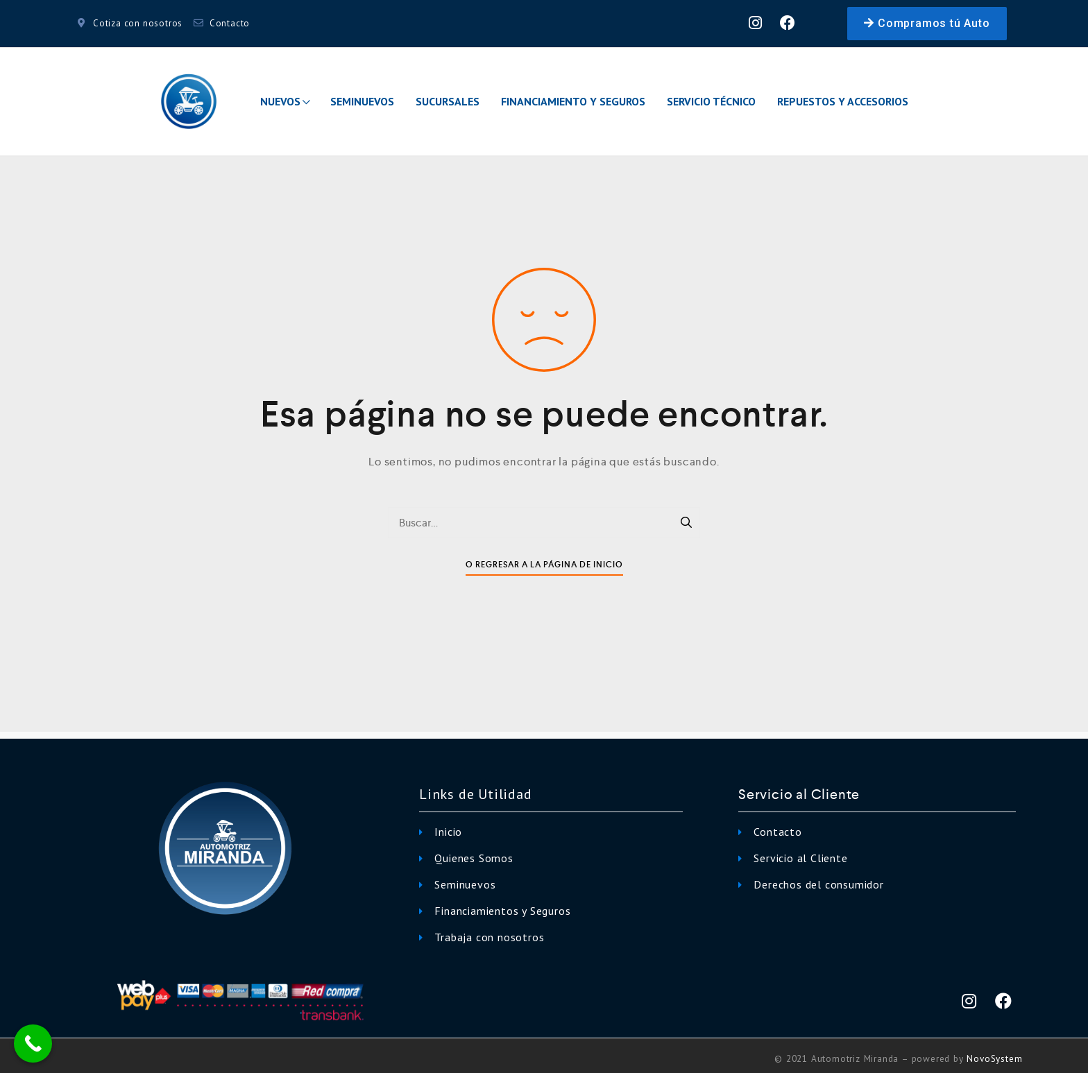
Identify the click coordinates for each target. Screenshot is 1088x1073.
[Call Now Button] (33, 1043)
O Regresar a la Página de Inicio (544, 565)
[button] (926, 23)
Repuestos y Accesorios (842, 101)
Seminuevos (362, 101)
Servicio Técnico (711, 101)
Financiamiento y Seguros (573, 101)
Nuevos (284, 101)
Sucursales (447, 101)
